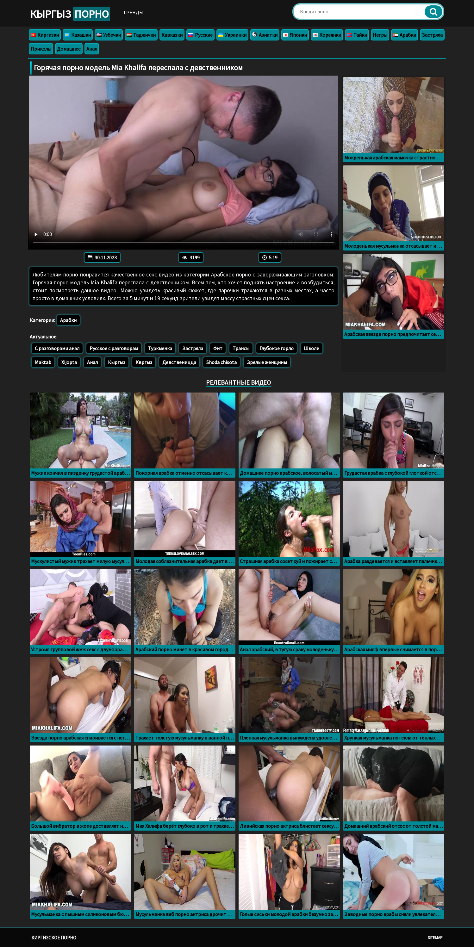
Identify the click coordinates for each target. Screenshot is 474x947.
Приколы (41, 49)
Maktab (43, 362)
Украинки (232, 35)
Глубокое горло (276, 348)
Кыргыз (70, 14)
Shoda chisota (221, 362)
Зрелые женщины (267, 362)
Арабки (404, 35)
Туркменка (160, 348)
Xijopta (69, 362)
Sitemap (435, 937)
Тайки (357, 35)
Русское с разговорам (114, 348)
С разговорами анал (57, 348)
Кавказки (172, 35)
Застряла (432, 35)
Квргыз (143, 362)
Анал (91, 49)
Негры (380, 35)
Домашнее (69, 49)
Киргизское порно (53, 938)
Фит (217, 348)
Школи (311, 348)
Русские (200, 35)
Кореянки (327, 35)
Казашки (78, 35)
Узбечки (109, 35)
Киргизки (45, 35)
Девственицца (179, 362)
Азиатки (265, 35)
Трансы (241, 348)
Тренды (133, 12)
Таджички (141, 35)
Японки (295, 35)
